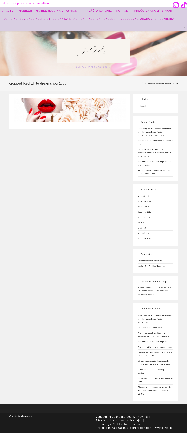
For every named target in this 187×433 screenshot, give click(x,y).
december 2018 (144, 212)
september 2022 (144, 207)
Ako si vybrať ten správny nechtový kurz (154, 170)
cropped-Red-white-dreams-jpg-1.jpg (162, 83)
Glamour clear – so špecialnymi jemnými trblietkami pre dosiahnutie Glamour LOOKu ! (155, 390)
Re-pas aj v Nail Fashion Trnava (118, 424)
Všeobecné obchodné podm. (115, 416)
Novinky (143, 416)
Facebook (27, 3)
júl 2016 (141, 223)
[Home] (143, 83)
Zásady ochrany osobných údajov (119, 420)
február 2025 (143, 196)
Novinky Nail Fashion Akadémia (151, 266)
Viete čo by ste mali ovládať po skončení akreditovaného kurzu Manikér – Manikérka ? (155, 132)
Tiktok (4, 3)
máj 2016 (142, 228)
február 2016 (143, 233)
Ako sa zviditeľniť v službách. (150, 141)
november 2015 (144, 238)
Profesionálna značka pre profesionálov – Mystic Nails (134, 427)
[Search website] (184, 27)
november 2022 (144, 201)
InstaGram (43, 3)
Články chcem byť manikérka (150, 261)
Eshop (14, 3)
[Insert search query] (155, 106)
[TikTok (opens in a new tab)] (183, 5)
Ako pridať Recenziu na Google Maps (153, 161)
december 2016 (144, 217)
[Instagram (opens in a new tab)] (176, 5)
